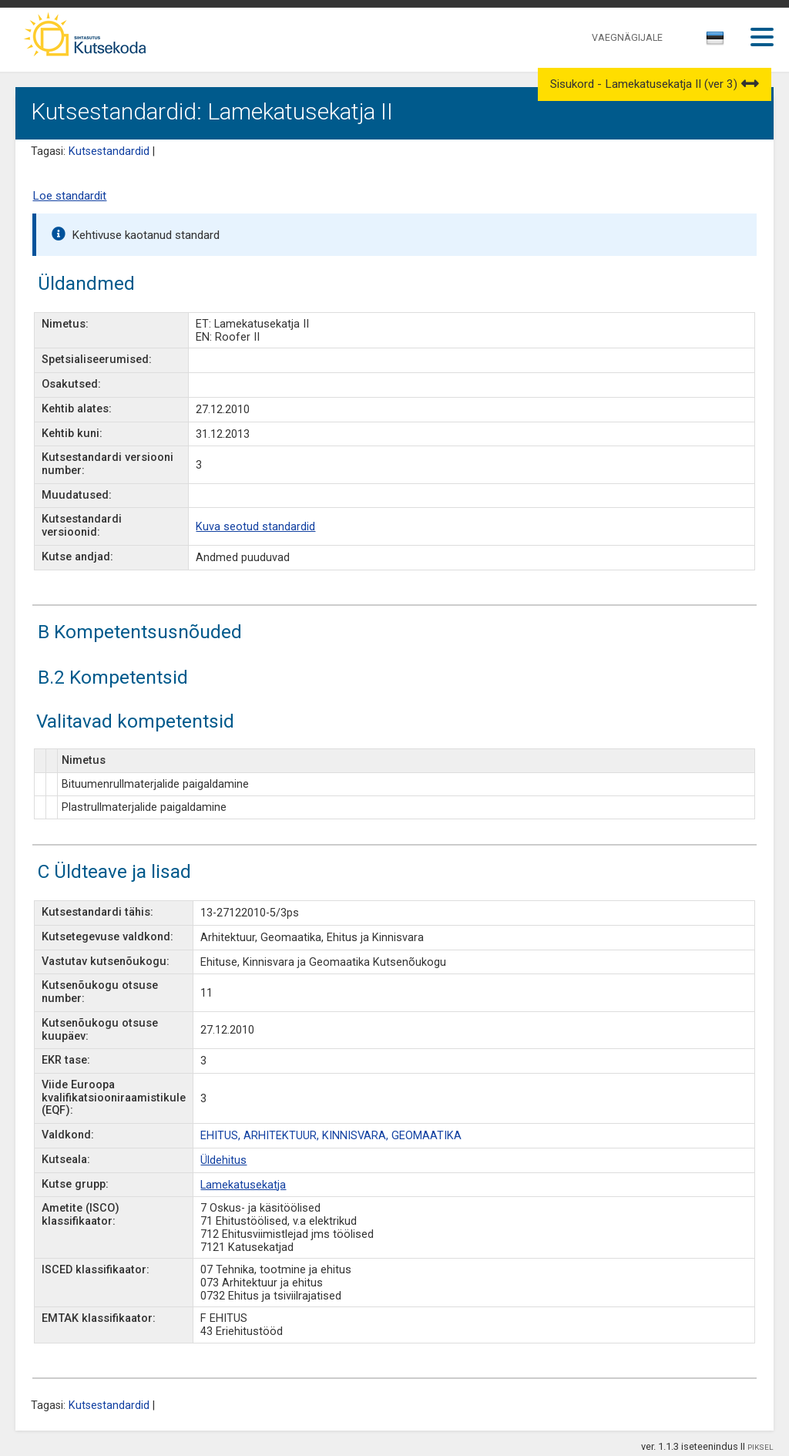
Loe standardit (69, 196)
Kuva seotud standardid (255, 526)
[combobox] (716, 42)
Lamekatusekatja (243, 1185)
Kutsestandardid (109, 151)
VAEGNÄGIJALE (627, 37)
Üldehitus (223, 1160)
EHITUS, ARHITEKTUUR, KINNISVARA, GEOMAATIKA (331, 1135)
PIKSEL (760, 1447)
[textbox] (712, 41)
